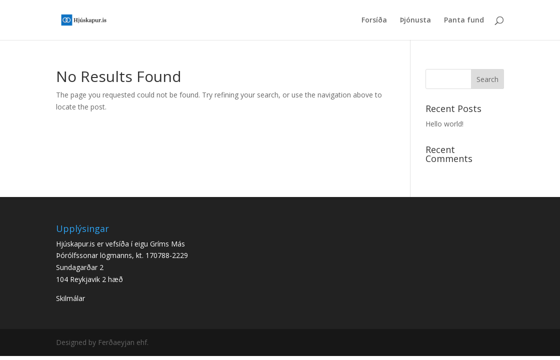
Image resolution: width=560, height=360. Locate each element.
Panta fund (464, 20)
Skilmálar (70, 298)
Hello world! (445, 123)
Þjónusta (415, 20)
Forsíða (374, 20)
